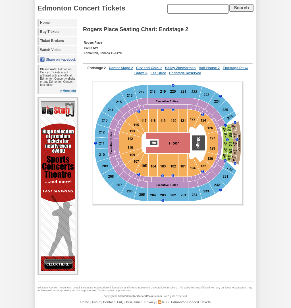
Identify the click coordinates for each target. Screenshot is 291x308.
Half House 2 (209, 68)
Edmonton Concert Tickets (81, 8)
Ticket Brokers (52, 41)
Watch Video (50, 50)
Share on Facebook (61, 59)
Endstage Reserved (185, 73)
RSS (165, 302)
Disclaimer (134, 302)
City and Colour (149, 68)
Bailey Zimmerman (180, 68)
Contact (109, 302)
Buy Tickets (49, 32)
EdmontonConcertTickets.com (143, 296)
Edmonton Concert (149, 287)
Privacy (149, 302)
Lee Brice (158, 73)
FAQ (120, 302)
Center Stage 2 (121, 68)
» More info (68, 90)
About (96, 302)
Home (45, 23)
